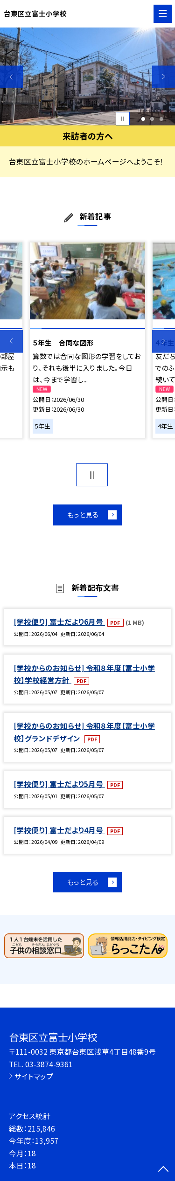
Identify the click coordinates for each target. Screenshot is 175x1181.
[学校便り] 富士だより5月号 (59, 784)
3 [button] (162, 119)
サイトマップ (33, 1076)
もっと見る (82, 514)
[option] (87, 77)
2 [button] (152, 119)
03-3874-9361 (49, 1064)
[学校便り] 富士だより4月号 (59, 830)
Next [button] (163, 76)
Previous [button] (11, 76)
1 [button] (143, 119)
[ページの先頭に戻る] (163, 1170)
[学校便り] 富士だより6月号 (59, 621)
